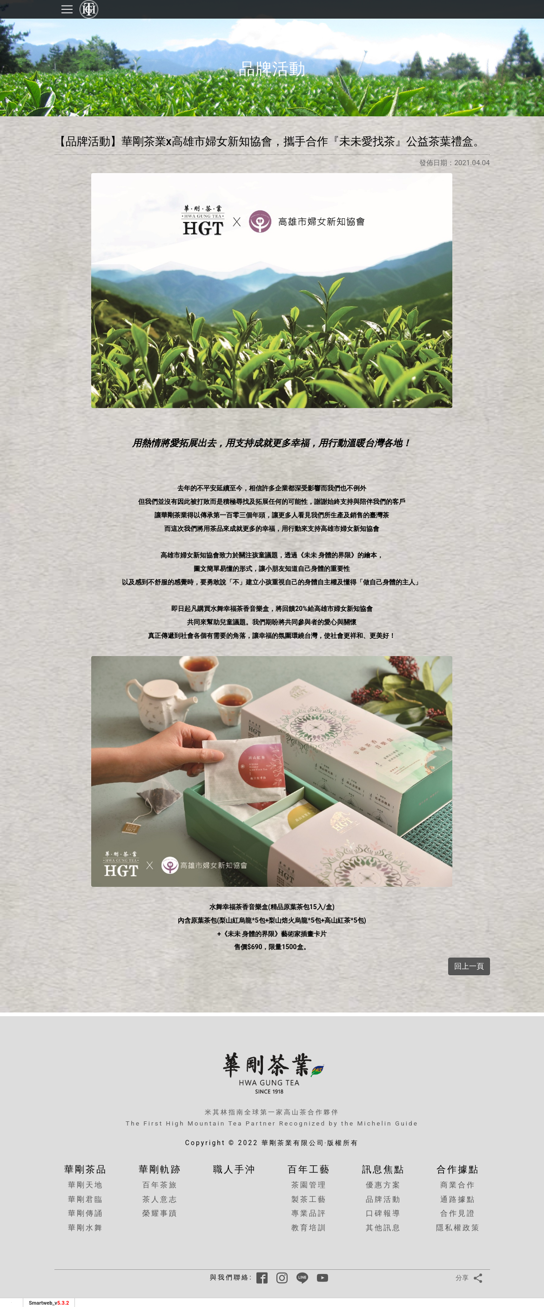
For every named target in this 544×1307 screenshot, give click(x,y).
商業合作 (458, 1184)
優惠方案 (383, 1184)
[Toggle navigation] (67, 9)
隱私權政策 (458, 1227)
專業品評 (309, 1213)
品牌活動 (383, 1199)
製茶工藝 (309, 1199)
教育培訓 (309, 1227)
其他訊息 (383, 1227)
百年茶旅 (160, 1184)
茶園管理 (309, 1184)
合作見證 (458, 1213)
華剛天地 (85, 1184)
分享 (471, 1278)
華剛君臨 (85, 1199)
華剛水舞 (85, 1227)
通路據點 (458, 1199)
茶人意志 (160, 1199)
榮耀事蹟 (160, 1213)
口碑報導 (383, 1213)
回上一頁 (469, 966)
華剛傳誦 (85, 1213)
